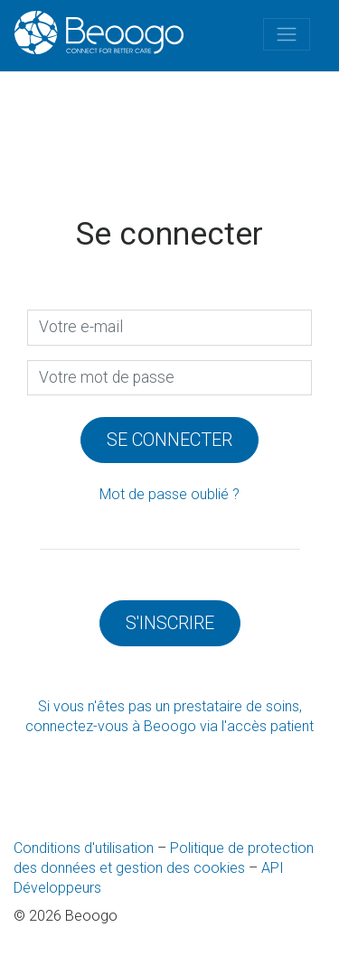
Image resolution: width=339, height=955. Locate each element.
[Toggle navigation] (286, 34)
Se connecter (169, 439)
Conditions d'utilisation (84, 848)
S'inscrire (170, 623)
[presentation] (169, 378)
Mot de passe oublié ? (169, 494)
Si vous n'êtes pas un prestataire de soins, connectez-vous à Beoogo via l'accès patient (169, 716)
